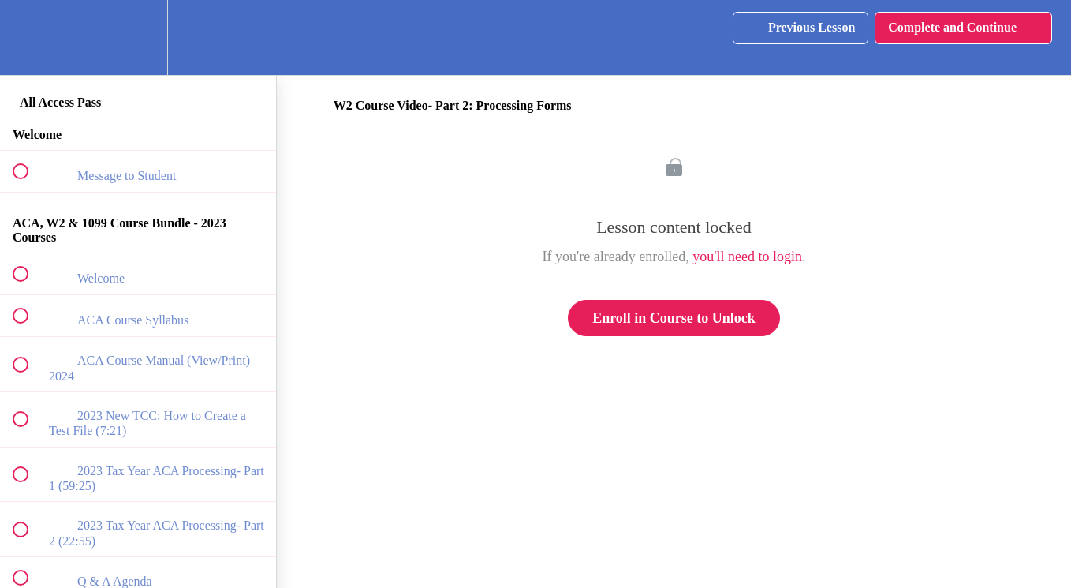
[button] (29, 37)
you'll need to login (747, 256)
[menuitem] (138, 37)
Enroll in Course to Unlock (674, 318)
